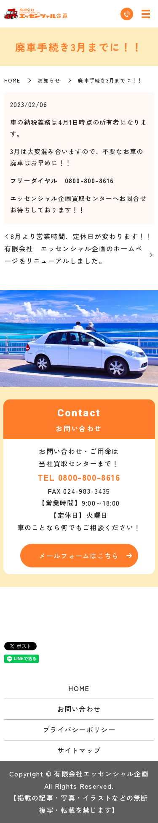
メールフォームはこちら (79, 556)
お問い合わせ (79, 709)
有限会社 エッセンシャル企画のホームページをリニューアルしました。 (73, 254)
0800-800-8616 (89, 477)
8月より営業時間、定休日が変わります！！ (82, 236)
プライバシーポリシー (79, 729)
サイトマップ (79, 750)
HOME (12, 80)
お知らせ (49, 80)
